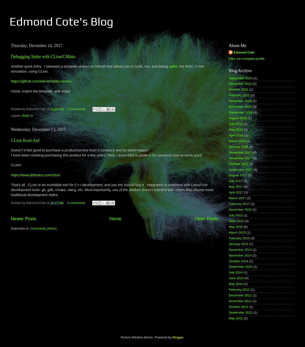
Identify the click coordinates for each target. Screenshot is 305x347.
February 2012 (239, 289)
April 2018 (236, 135)
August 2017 (238, 175)
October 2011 (238, 307)
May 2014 (236, 284)
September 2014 (241, 266)
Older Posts (206, 218)
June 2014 (236, 278)
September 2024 (241, 78)
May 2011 (236, 318)
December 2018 (240, 101)
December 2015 (240, 209)
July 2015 (236, 215)
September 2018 (241, 112)
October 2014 (238, 261)
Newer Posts (23, 218)
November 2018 (240, 106)
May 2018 (236, 129)
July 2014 (236, 272)
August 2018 (238, 118)
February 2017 (239, 204)
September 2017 (241, 169)
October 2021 (238, 89)
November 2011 (240, 301)
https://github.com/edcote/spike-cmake (41, 81)
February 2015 (239, 238)
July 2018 (236, 124)
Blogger (178, 337)
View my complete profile (246, 58)
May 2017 (236, 186)
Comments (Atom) (43, 228)
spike (173, 66)
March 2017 (237, 198)
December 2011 (240, 295)
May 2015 (236, 227)
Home (115, 218)
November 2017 (240, 158)
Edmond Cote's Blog (61, 21)
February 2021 (239, 95)
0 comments (76, 109)
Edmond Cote (244, 52)
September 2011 (241, 312)
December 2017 (240, 152)
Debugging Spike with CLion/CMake (43, 56)
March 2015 (237, 232)
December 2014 (240, 249)
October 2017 (238, 164)
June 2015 (236, 221)
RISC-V (27, 115)
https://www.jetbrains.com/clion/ (35, 175)
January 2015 (238, 244)
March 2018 (237, 141)
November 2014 (240, 255)
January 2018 (238, 147)
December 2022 (240, 83)
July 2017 (236, 181)
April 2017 (236, 192)
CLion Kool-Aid (25, 140)
